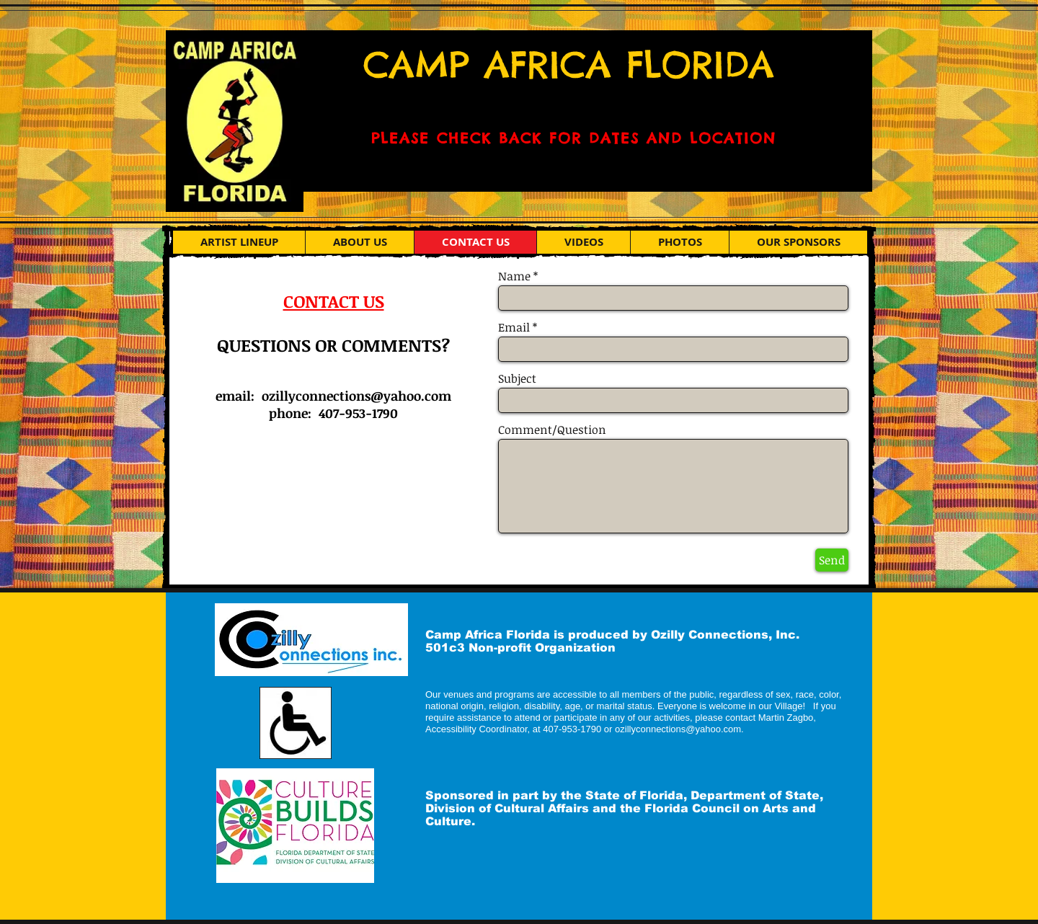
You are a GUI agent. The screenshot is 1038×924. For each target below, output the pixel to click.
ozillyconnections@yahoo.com (356, 395)
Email (514, 327)
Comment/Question (552, 429)
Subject (517, 378)
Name (514, 276)
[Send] (831, 560)
